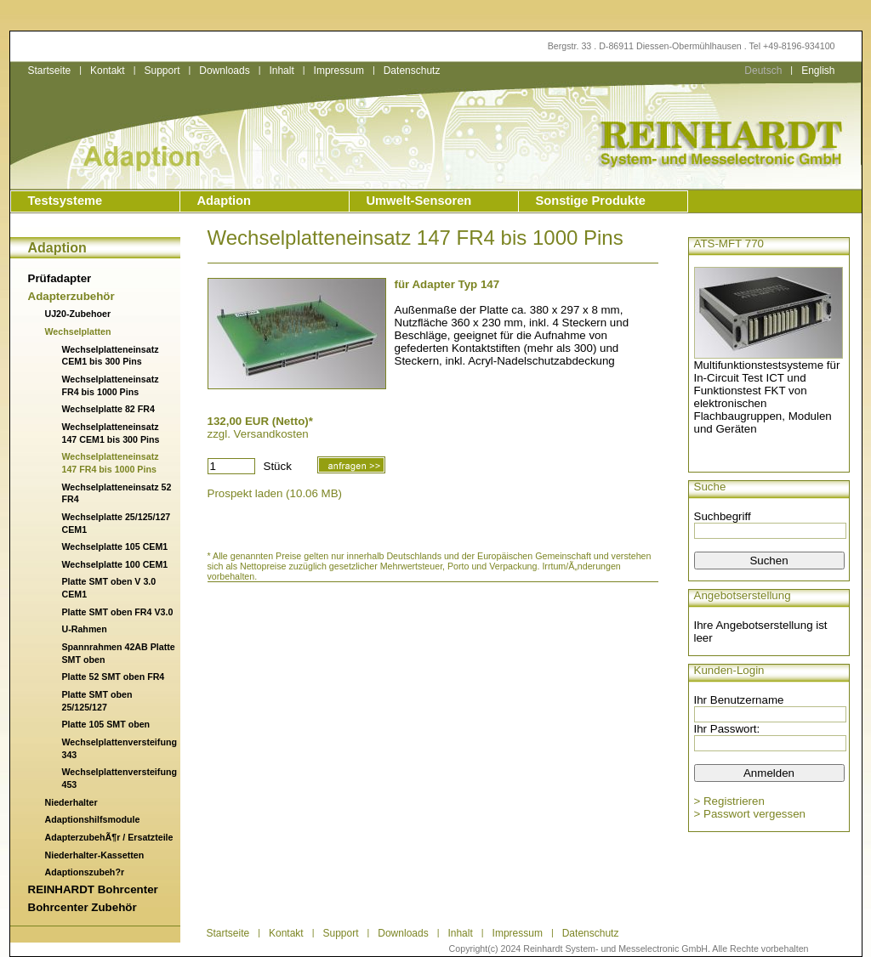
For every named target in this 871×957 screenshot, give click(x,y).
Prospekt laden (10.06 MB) (275, 493)
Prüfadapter (60, 278)
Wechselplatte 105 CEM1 (115, 546)
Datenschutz (412, 70)
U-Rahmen (84, 629)
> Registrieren (729, 801)
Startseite (49, 70)
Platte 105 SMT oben (106, 724)
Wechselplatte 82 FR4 (108, 409)
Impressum (339, 70)
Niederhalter (71, 802)
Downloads (224, 70)
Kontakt (107, 70)
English (817, 70)
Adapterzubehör (71, 296)
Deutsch (763, 70)
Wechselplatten (78, 331)
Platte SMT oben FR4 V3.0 (118, 612)
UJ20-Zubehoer (78, 314)
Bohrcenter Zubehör (82, 907)
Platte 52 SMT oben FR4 (113, 676)
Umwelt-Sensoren (419, 200)
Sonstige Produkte (591, 200)
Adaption (224, 200)
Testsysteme (65, 200)
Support (161, 70)
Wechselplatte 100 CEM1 (115, 564)
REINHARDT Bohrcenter (93, 889)
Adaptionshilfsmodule (92, 819)
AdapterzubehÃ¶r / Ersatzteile (109, 837)
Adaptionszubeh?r (85, 872)
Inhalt (281, 70)
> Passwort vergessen (750, 813)
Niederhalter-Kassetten (95, 855)
